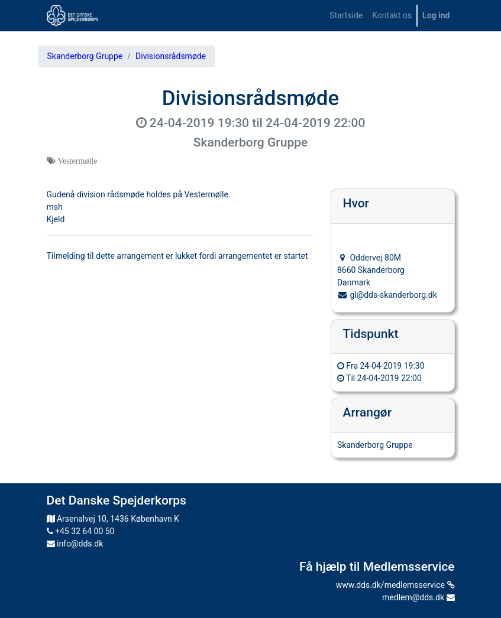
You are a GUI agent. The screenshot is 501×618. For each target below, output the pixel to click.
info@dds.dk (75, 543)
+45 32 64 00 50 (81, 531)
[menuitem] (346, 16)
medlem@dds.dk (418, 597)
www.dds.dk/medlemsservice (395, 585)
